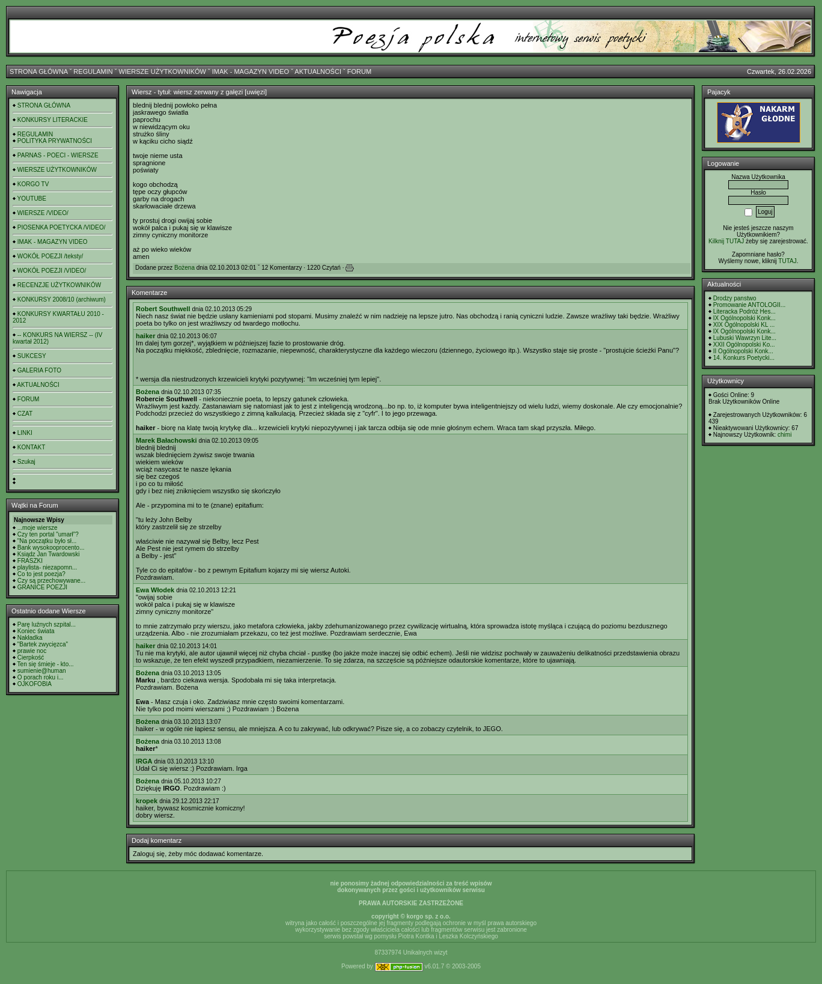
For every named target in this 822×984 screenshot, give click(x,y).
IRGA (144, 761)
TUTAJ (787, 261)
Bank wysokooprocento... (51, 547)
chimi (784, 434)
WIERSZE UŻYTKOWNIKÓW (162, 71)
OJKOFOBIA (34, 684)
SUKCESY (31, 356)
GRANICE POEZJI (42, 587)
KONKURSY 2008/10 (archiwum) (61, 299)
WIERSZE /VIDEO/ (42, 213)
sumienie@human (41, 670)
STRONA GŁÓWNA (39, 71)
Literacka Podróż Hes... (744, 311)
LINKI (24, 433)
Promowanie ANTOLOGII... (749, 305)
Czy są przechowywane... (51, 580)
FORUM (359, 71)
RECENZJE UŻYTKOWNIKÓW (59, 285)
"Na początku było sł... (47, 541)
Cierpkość (30, 657)
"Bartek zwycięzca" (42, 644)
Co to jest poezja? (41, 574)
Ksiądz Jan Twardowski (48, 554)
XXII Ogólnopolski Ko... (744, 344)
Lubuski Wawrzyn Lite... (744, 338)
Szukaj (26, 461)
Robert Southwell (163, 308)
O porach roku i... (40, 677)
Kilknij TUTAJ (726, 241)
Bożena (184, 267)
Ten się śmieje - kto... (45, 664)
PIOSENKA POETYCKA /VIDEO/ (61, 227)
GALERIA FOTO (39, 370)
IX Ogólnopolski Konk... (744, 318)
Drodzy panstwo (735, 298)
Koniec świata (36, 631)
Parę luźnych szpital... (46, 624)
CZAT (24, 413)
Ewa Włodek (155, 590)
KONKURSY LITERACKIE (52, 120)
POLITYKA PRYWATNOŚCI (54, 141)
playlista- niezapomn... (47, 567)
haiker (145, 335)
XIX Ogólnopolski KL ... (744, 324)
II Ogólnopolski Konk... (743, 351)
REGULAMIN (92, 71)
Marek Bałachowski (166, 440)
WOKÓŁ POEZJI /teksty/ (50, 256)
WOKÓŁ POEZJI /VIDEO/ (51, 270)
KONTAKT (31, 447)
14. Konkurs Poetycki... (744, 357)
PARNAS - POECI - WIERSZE (58, 155)
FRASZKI (30, 560)
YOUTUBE (31, 198)
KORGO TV (33, 184)
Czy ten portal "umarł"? (48, 534)
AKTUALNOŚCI (317, 71)
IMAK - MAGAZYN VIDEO (250, 71)
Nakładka (30, 637)
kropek (146, 800)
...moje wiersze (37, 527)
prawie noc (31, 651)
